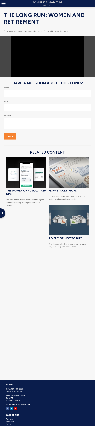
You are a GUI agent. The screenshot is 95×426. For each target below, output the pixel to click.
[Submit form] (10, 136)
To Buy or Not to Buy (65, 238)
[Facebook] (7, 408)
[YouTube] (15, 408)
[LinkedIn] (11, 408)
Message (7, 115)
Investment (10, 422)
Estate (8, 424)
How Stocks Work (63, 190)
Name (6, 87)
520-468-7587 (17, 391)
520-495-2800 (17, 389)
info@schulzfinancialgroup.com (18, 404)
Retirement (10, 419)
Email (6, 101)
